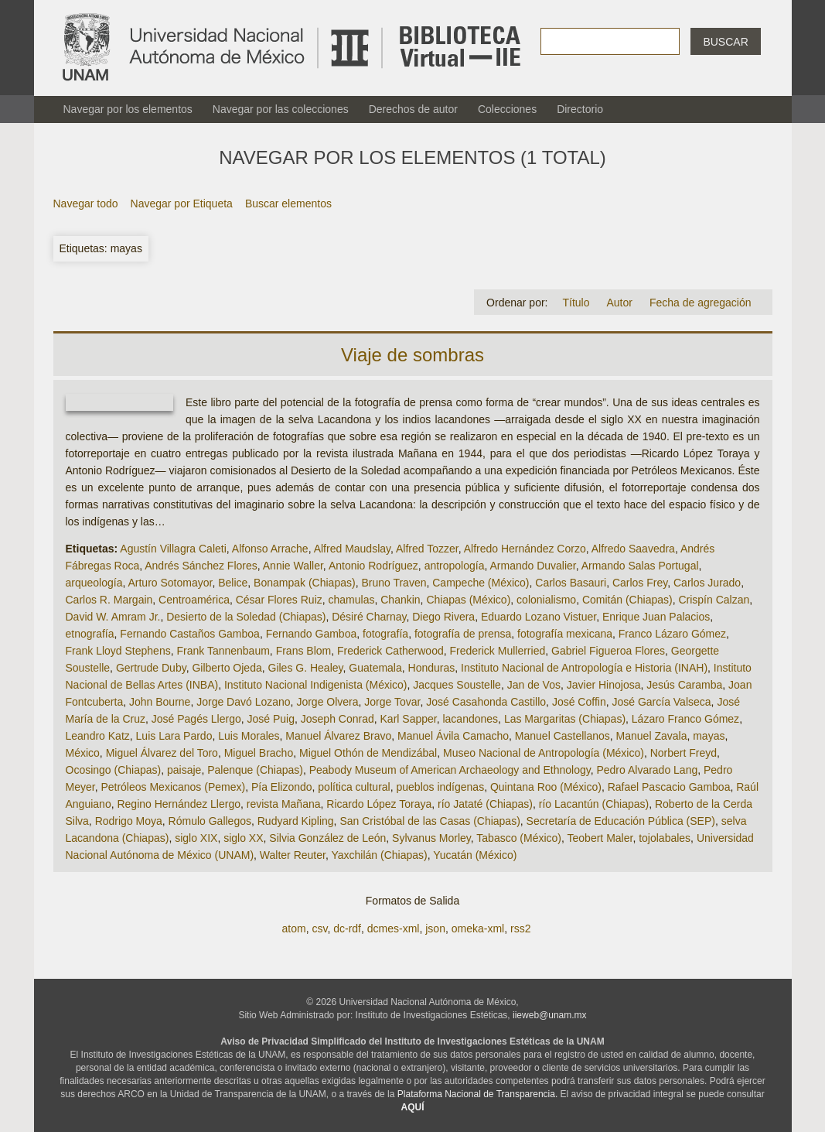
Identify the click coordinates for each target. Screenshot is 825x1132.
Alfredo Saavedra (633, 548)
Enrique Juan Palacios (656, 616)
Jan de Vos (534, 685)
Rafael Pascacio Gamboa (669, 787)
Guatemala (375, 668)
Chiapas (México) (468, 599)
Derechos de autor (413, 109)
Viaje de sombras (412, 354)
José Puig (271, 719)
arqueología (94, 582)
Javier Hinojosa (604, 685)
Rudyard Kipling (295, 821)
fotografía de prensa (462, 634)
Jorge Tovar (392, 702)
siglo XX (243, 838)
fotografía (385, 634)
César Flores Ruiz (279, 599)
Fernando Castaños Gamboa (190, 634)
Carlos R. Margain (109, 599)
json (435, 928)
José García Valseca (661, 702)
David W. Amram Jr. (113, 616)
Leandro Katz (98, 736)
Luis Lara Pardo (174, 736)
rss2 (520, 928)
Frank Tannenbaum (222, 651)
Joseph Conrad (337, 719)
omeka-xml (478, 928)
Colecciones (507, 109)
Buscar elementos (288, 203)
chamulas (352, 599)
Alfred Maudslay (352, 548)
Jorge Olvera (327, 702)
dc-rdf (347, 928)
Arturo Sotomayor (170, 582)
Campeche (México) (480, 582)
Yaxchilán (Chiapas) (379, 855)
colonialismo (546, 599)
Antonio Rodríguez (373, 565)
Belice (232, 582)
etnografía (90, 634)
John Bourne (159, 702)
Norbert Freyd (683, 753)
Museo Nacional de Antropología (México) (543, 753)
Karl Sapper (408, 719)
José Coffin (579, 702)
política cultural (354, 787)
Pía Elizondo (281, 787)
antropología (454, 565)
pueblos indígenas (441, 787)
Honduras (431, 668)
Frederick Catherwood (390, 651)
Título (575, 302)
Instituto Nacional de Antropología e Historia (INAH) (584, 668)
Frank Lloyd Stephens (118, 651)
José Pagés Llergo (196, 719)
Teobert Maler (600, 838)
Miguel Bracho (259, 753)
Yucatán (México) (474, 855)
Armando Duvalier (532, 565)
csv (319, 928)
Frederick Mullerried (498, 651)
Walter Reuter (293, 855)
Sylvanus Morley (431, 838)
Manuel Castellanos (562, 736)
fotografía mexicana (564, 634)
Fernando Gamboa (311, 634)
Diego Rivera (443, 616)
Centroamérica (194, 599)
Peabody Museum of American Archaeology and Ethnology (450, 770)
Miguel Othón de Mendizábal (368, 753)
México (83, 753)
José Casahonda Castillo (486, 702)
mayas (708, 736)
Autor (619, 302)
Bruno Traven (393, 582)
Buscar (725, 42)
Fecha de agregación (700, 302)
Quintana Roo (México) (546, 787)
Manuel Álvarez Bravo (338, 736)
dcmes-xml (393, 928)
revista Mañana (284, 804)
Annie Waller (293, 565)
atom (294, 928)
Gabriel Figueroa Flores (608, 651)
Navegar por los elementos (128, 109)
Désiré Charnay (369, 616)
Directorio (580, 109)
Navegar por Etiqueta (182, 203)
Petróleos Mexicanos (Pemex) (173, 787)
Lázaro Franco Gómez (685, 719)
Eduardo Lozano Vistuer (538, 616)
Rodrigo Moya (128, 821)
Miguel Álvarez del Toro (162, 753)
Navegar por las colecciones (281, 109)
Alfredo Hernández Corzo (525, 548)
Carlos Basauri (570, 582)
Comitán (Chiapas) (627, 599)
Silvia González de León (327, 838)
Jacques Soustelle (457, 685)
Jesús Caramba (684, 685)
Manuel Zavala (651, 736)
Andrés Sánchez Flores (201, 565)
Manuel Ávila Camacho (453, 736)
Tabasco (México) (518, 838)
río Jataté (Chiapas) (485, 804)
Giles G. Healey (305, 668)
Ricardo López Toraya (378, 804)
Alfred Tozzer (427, 548)
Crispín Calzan (713, 599)
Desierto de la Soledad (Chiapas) (246, 616)
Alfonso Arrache (270, 548)
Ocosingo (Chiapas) (114, 770)
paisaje (184, 770)
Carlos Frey (639, 582)
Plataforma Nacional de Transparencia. (477, 1094)
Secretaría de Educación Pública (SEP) (621, 821)
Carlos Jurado (707, 582)
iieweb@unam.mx (550, 1015)
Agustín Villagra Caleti (173, 548)
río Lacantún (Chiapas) (594, 804)
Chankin (400, 599)
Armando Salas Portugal (640, 565)
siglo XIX (196, 838)
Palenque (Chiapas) (255, 770)
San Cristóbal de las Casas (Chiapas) (429, 821)
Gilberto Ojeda (226, 668)
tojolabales (664, 838)
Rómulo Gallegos (210, 821)
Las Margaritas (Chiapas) (565, 719)
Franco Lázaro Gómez (672, 634)
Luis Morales (248, 736)
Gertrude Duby (151, 668)
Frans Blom (304, 651)
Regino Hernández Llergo (178, 804)
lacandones (470, 719)
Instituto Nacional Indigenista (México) (315, 685)
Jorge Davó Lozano (243, 702)
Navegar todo (85, 203)
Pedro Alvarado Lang (646, 770)
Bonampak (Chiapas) (305, 582)
